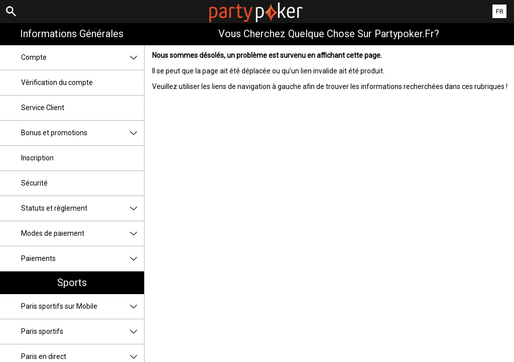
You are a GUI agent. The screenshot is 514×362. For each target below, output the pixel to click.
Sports (72, 283)
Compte (82, 57)
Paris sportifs (82, 331)
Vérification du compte (57, 82)
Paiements (82, 258)
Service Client (42, 108)
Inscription (37, 158)
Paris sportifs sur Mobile (82, 306)
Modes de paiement (82, 233)
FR (499, 11)
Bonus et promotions (82, 133)
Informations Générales (71, 34)
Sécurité (34, 183)
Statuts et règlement (82, 208)
